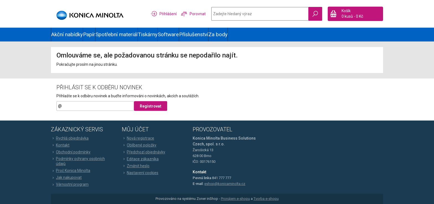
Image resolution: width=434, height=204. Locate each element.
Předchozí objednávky (143, 152)
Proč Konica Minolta (70, 170)
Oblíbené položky (139, 145)
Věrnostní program (70, 184)
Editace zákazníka (140, 159)
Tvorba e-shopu (266, 199)
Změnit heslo (135, 166)
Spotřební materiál (116, 34)
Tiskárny (147, 34)
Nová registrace (138, 138)
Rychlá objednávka (70, 138)
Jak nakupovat (66, 177)
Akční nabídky (67, 34)
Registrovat (150, 106)
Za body (218, 34)
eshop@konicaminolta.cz (224, 184)
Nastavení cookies (140, 173)
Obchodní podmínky (71, 152)
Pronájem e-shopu (235, 199)
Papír (89, 34)
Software (168, 34)
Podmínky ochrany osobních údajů (78, 161)
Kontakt (60, 145)
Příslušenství (193, 34)
